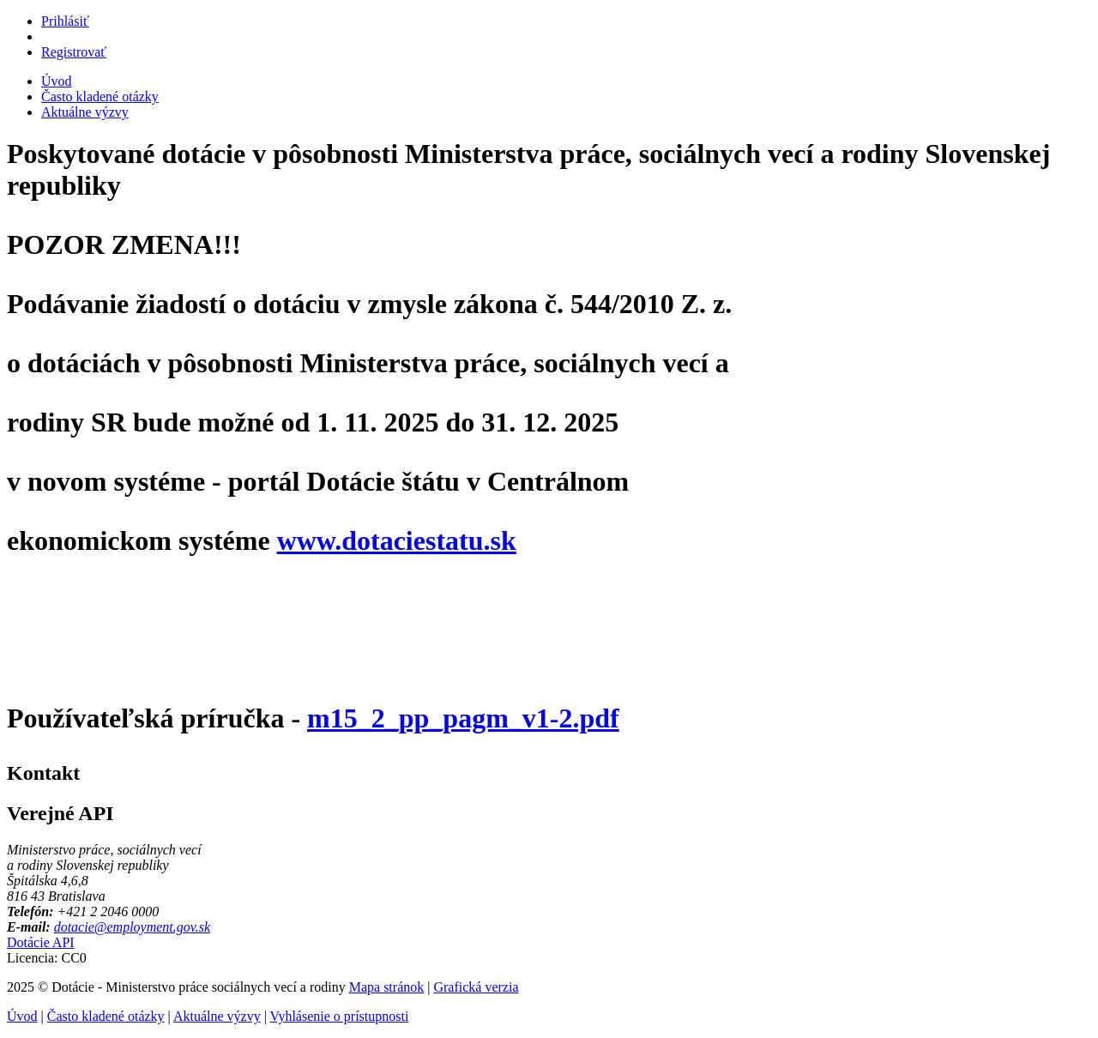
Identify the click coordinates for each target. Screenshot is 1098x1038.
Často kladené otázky (100, 96)
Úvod (56, 81)
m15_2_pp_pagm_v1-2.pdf (463, 718)
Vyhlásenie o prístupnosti (339, 1016)
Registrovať (73, 52)
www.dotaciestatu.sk (396, 540)
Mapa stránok (387, 987)
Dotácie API (41, 942)
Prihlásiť (65, 21)
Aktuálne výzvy (85, 112)
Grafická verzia (475, 987)
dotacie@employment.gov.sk (132, 927)
